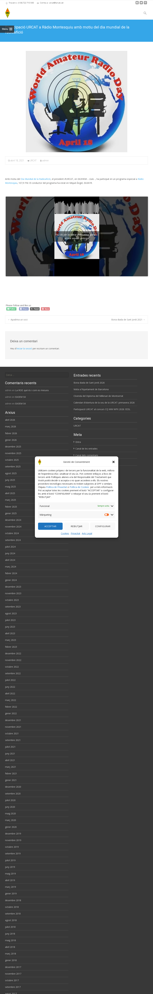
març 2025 (10, 499)
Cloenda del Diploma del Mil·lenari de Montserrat (98, 395)
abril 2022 (10, 693)
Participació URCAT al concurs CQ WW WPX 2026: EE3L (102, 409)
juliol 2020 (10, 800)
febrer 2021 (11, 773)
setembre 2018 (13, 913)
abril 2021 (10, 760)
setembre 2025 (13, 466)
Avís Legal (87, 533)
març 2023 (10, 639)
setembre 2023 (13, 606)
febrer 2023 (11, 646)
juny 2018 (10, 933)
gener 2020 (11, 826)
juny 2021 (10, 753)
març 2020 (10, 820)
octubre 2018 (12, 906)
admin (45, 160)
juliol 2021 (10, 746)
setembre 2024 (13, 540)
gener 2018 (11, 960)
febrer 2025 (11, 506)
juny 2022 (10, 686)
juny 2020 (10, 806)
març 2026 (10, 426)
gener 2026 (11, 439)
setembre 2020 (13, 793)
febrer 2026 (11, 433)
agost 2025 (11, 473)
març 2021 (10, 766)
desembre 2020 (13, 786)
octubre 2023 (12, 599)
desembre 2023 (13, 586)
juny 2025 (10, 479)
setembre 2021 (13, 740)
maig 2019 (10, 873)
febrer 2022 (11, 706)
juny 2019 (10, 866)
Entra (78, 441)
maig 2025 (10, 486)
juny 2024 (10, 553)
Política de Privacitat (56, 486)
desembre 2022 (13, 653)
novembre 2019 (13, 840)
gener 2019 (11, 893)
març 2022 (10, 700)
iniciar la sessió (24, 348)
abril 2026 (10, 419)
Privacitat (75, 533)
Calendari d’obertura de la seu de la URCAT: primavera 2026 (104, 402)
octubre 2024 (12, 533)
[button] (113, 461)
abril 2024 (10, 559)
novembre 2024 (13, 526)
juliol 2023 (10, 620)
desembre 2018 (13, 900)
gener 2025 (11, 513)
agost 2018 (11, 920)
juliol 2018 (10, 926)
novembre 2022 (13, 660)
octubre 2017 (12, 980)
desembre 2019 (13, 833)
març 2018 (10, 953)
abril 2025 (10, 493)
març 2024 (10, 566)
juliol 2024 (10, 546)
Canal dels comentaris (86, 455)
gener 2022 (11, 713)
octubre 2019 (12, 846)
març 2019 (10, 886)
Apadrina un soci (18, 319)
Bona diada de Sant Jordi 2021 (128, 319)
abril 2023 (10, 633)
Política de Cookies (79, 486)
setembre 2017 (13, 986)
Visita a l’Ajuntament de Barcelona (91, 389)
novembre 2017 (13, 973)
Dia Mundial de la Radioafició (36, 178)
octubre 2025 (12, 459)
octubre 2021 (12, 733)
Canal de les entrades (86, 448)
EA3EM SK (20, 396)
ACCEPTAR (50, 526)
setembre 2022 (13, 673)
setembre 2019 (13, 853)
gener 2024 (11, 580)
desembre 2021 (13, 720)
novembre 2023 (13, 593)
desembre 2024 (13, 519)
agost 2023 (11, 613)
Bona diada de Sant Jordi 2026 (89, 382)
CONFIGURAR (102, 526)
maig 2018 (10, 940)
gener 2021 (11, 780)
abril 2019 (10, 880)
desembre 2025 (13, 446)
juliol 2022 (10, 679)
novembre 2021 (13, 726)
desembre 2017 (13, 967)
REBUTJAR (76, 526)
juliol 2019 (10, 860)
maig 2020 (10, 813)
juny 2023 (10, 626)
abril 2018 (10, 946)
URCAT (33, 160)
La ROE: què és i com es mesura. (32, 390)
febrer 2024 (11, 573)
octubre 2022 (12, 666)
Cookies (65, 533)
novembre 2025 (13, 453)
